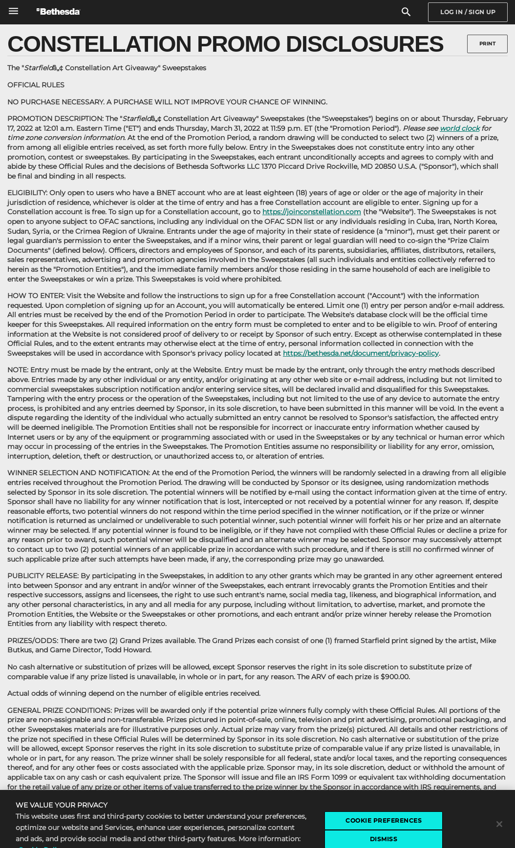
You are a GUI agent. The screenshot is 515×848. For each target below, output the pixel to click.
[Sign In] (468, 12)
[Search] (406, 12)
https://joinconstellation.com (311, 211)
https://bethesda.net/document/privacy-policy (361, 353)
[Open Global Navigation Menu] (13, 11)
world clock (459, 128)
